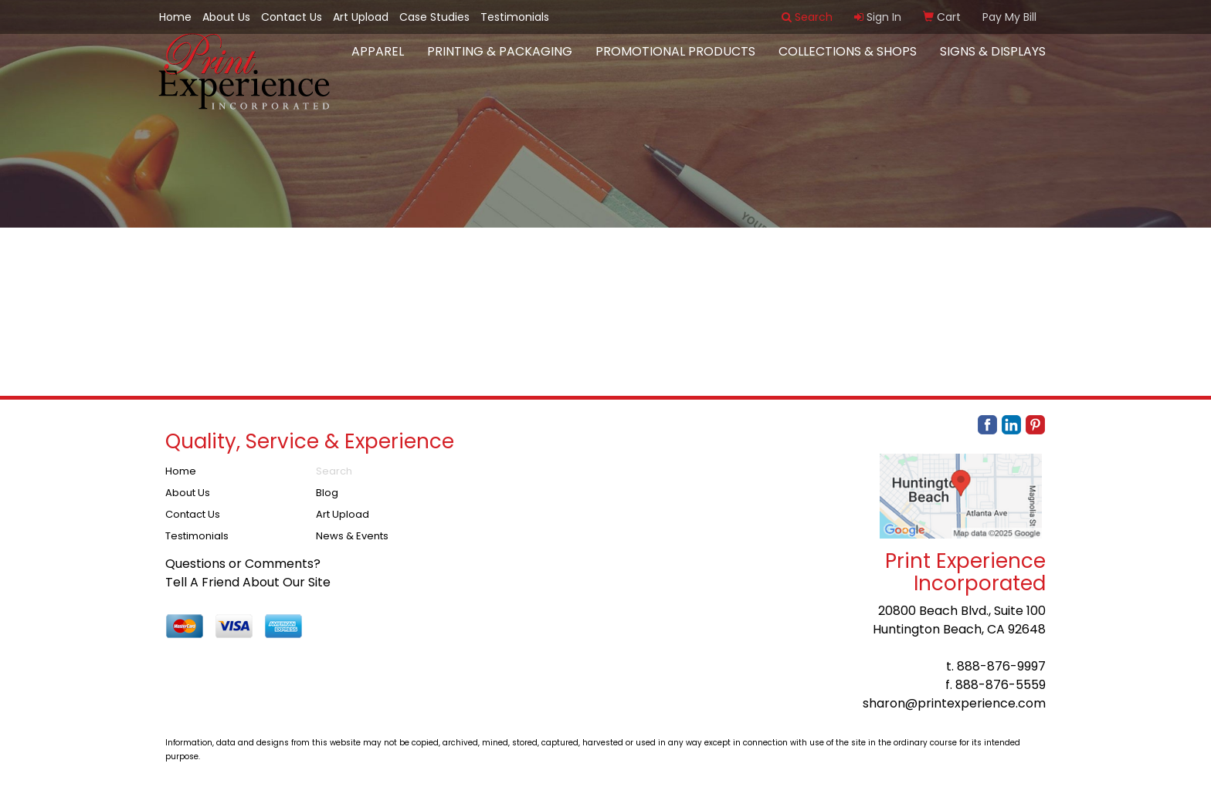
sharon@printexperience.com (954, 703)
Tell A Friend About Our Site (248, 582)
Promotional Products (675, 61)
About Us (226, 17)
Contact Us (291, 17)
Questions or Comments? (243, 564)
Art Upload (360, 17)
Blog (327, 492)
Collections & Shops (847, 61)
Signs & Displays (993, 61)
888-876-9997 (1001, 666)
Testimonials (514, 17)
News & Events (352, 536)
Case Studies (434, 17)
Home (175, 17)
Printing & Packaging (499, 61)
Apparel (377, 61)
